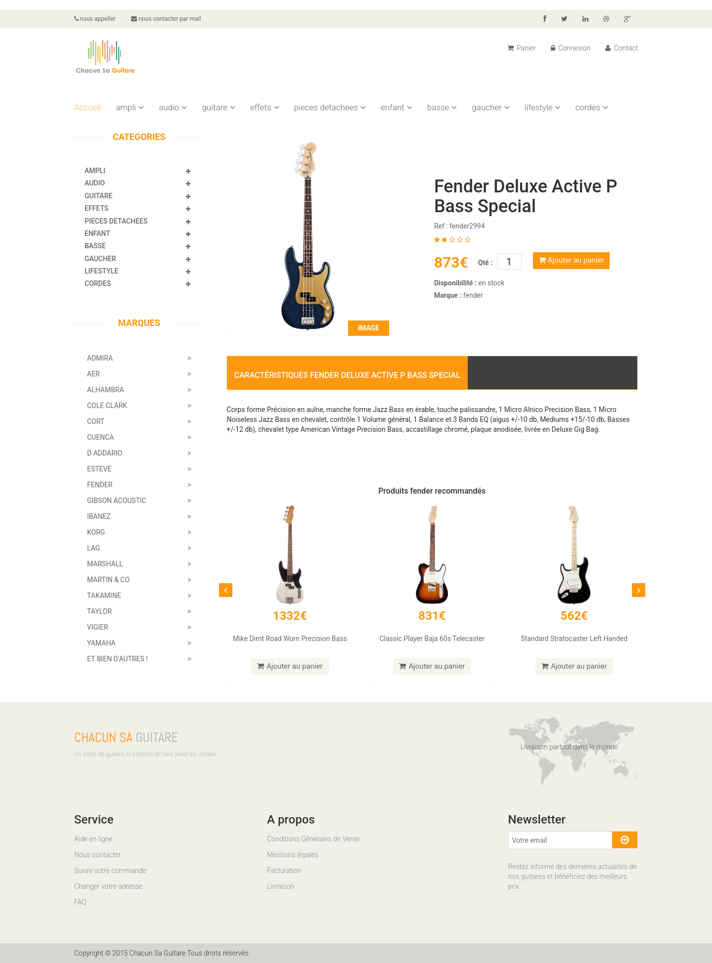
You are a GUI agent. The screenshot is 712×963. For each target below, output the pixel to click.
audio (173, 107)
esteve (139, 469)
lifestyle (543, 107)
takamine (139, 595)
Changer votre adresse (108, 886)
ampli (130, 107)
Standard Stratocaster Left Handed (574, 638)
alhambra (139, 390)
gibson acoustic (139, 500)
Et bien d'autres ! (139, 659)
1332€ (290, 616)
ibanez (139, 516)
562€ (574, 616)
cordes (591, 107)
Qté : (485, 263)
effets (264, 107)
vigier (139, 627)
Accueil (87, 107)
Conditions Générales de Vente (313, 839)
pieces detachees (330, 107)
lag (139, 548)
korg (139, 532)
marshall (139, 564)
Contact (621, 48)
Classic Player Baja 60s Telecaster (432, 638)
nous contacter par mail (166, 18)
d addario (139, 453)
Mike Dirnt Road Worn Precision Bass (290, 638)
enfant (396, 107)
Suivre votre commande (110, 870)
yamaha (139, 643)
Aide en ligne (93, 839)
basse (442, 107)
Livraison (280, 886)
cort (139, 421)
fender (139, 485)
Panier (521, 48)
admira (139, 358)
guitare (218, 107)
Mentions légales (292, 855)
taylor (139, 611)
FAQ (80, 902)
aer (139, 374)
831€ (431, 616)
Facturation (284, 870)
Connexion (570, 48)
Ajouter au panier (571, 260)
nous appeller (95, 18)
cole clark (139, 406)
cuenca (139, 437)
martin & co (139, 580)
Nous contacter (97, 855)
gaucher (490, 107)
